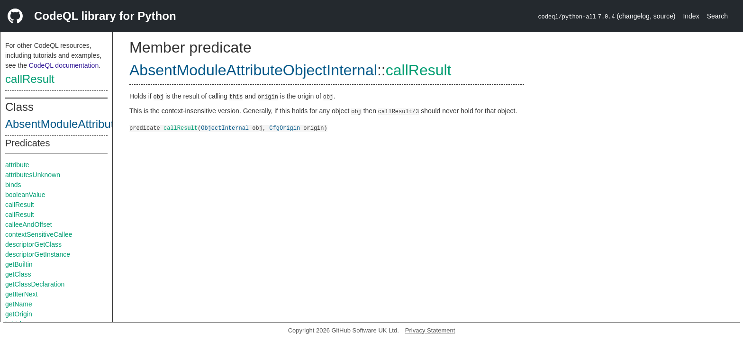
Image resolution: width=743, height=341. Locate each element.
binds (13, 184)
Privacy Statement (430, 330)
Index (691, 16)
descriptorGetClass (33, 244)
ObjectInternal (225, 128)
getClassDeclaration (34, 284)
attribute (17, 165)
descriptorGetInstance (37, 254)
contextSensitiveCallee (38, 234)
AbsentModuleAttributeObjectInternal (98, 123)
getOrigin (18, 314)
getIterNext (21, 294)
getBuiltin (19, 264)
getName (18, 304)
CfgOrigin (284, 128)
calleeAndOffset (28, 224)
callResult (29, 78)
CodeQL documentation (64, 65)
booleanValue (25, 194)
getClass (18, 274)
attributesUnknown (32, 175)
